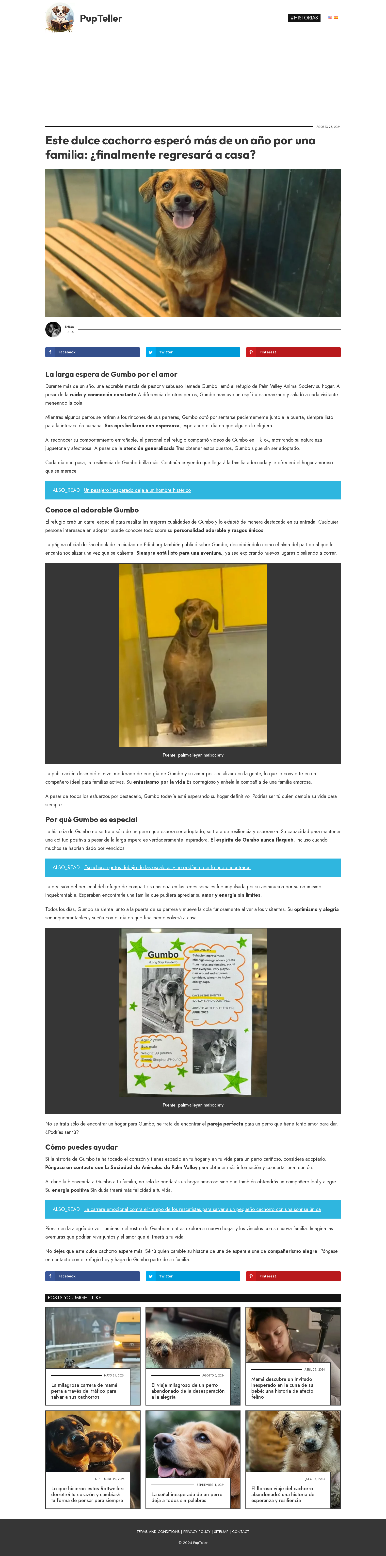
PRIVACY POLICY (196, 1531)
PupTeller (101, 18)
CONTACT (240, 1531)
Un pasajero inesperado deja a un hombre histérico (137, 490)
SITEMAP (221, 1531)
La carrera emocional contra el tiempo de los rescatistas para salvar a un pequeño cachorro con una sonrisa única (202, 1209)
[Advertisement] (193, 77)
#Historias (304, 17)
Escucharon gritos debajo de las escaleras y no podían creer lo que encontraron (167, 867)
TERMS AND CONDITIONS (158, 1531)
